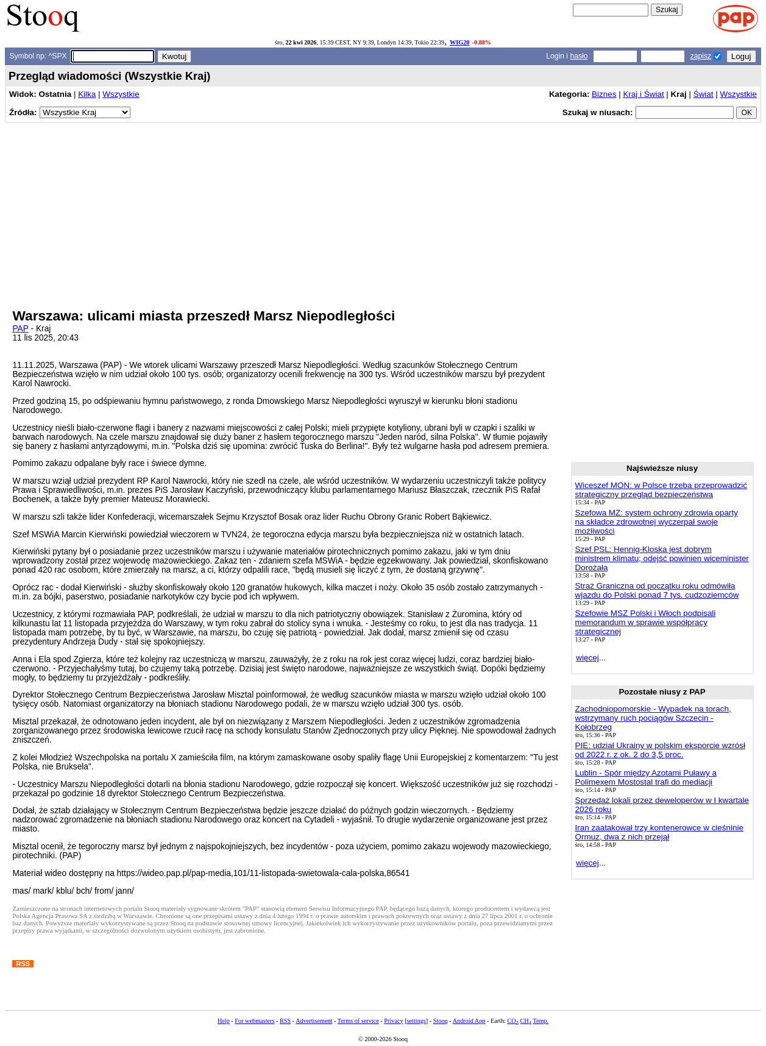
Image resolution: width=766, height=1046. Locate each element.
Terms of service (358, 1020)
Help (224, 1020)
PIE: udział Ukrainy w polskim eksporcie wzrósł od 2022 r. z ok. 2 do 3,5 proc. (660, 750)
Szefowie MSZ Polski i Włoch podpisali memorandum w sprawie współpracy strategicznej (645, 622)
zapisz (700, 56)
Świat (703, 94)
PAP (20, 328)
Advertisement (314, 1020)
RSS (285, 1020)
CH (525, 1020)
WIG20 (459, 42)
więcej (587, 657)
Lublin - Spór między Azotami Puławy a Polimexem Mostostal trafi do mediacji (646, 777)
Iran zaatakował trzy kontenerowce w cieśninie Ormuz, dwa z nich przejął (659, 832)
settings (416, 1020)
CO (512, 1020)
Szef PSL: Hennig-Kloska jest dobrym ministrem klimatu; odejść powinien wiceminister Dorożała (662, 558)
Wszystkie (120, 94)
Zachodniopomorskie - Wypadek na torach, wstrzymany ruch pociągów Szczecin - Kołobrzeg (653, 718)
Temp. (540, 1020)
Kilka (87, 94)
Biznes (604, 94)
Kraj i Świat (643, 94)
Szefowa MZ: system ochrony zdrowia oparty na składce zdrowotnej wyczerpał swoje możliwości (656, 521)
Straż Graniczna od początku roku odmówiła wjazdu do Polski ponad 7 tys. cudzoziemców (657, 590)
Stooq (440, 1020)
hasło (578, 56)
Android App (469, 1020)
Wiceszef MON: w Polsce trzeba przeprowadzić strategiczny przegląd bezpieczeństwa (661, 490)
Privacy (393, 1020)
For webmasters (254, 1020)
